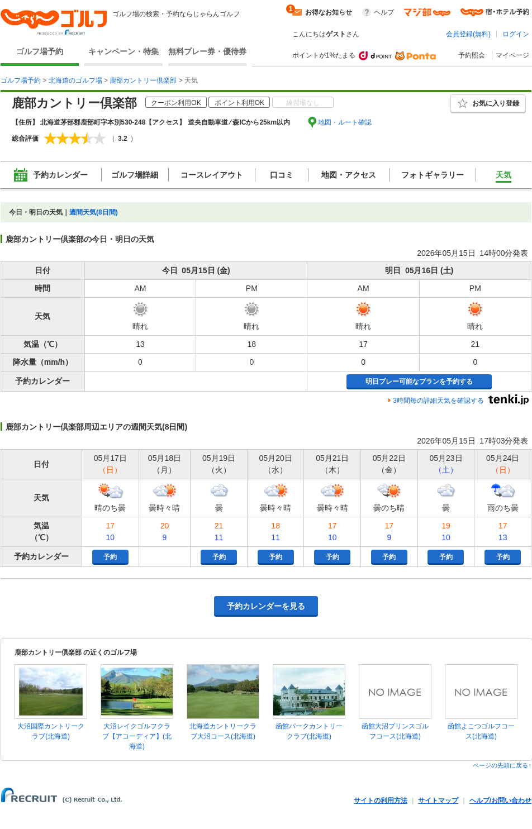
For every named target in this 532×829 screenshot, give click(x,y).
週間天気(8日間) (93, 212)
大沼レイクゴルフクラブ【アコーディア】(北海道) (137, 736)
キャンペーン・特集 (123, 51)
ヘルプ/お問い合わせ (500, 800)
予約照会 (471, 55)
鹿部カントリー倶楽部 (143, 80)
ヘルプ (384, 12)
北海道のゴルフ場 (75, 80)
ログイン (515, 34)
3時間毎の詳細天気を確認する (438, 400)
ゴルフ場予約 (39, 51)
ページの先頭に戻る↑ (502, 765)
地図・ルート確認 (345, 122)
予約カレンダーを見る (266, 606)
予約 (110, 557)
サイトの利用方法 (380, 800)
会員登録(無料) (468, 34)
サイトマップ (438, 800)
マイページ (512, 55)
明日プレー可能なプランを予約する (419, 381)
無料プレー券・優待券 (207, 51)
